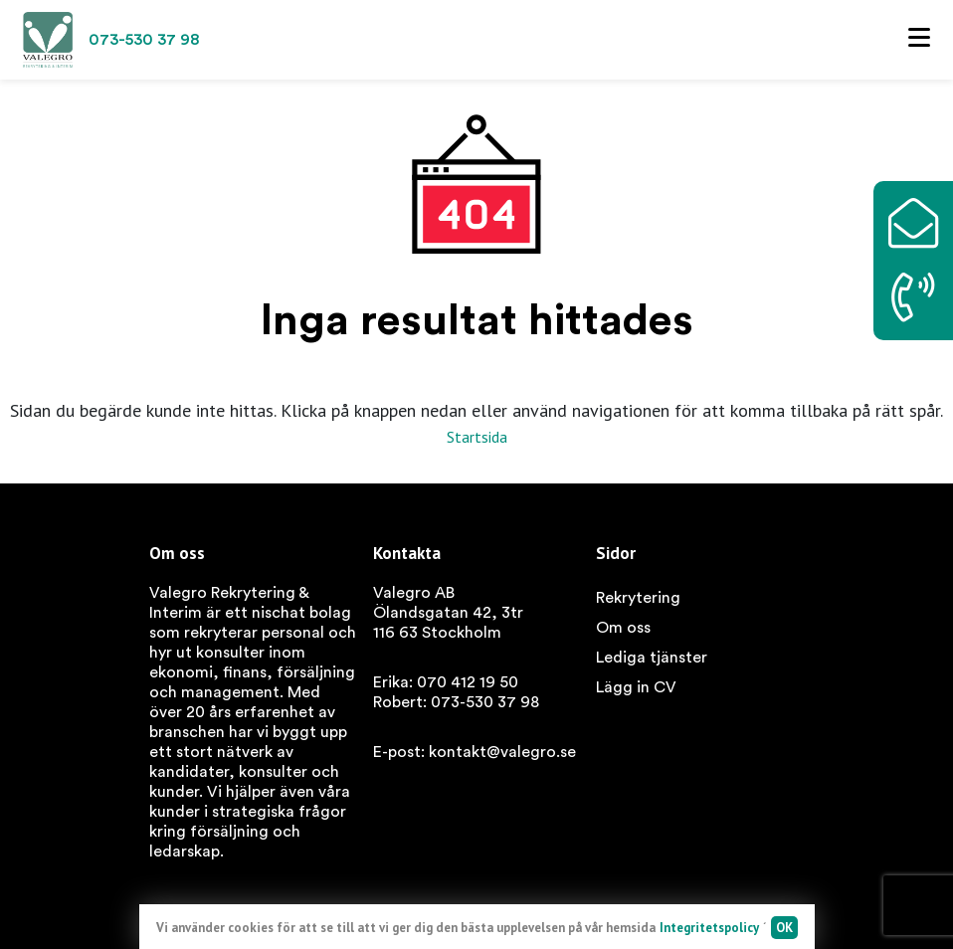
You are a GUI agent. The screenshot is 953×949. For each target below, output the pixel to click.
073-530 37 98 (485, 702)
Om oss (623, 628)
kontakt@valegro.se (502, 752)
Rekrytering (638, 598)
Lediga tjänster (651, 657)
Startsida (477, 437)
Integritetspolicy (709, 927)
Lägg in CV (636, 687)
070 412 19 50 (467, 682)
